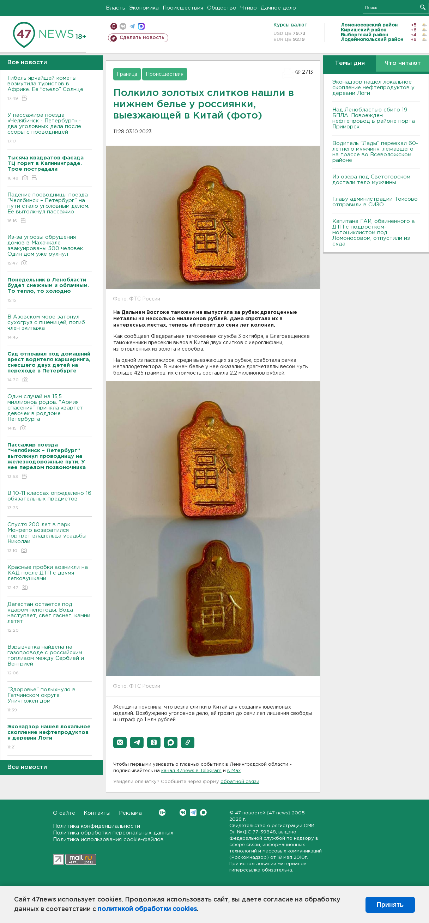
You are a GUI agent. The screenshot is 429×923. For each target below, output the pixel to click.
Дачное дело (278, 8)
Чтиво (248, 8)
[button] (120, 742)
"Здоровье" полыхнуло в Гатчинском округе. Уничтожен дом (49, 700)
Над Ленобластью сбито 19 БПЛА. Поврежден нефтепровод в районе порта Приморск (373, 118)
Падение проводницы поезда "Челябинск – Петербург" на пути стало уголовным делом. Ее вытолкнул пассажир (49, 208)
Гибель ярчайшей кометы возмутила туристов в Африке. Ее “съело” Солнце (49, 89)
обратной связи (239, 782)
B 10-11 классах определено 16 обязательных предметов (49, 501)
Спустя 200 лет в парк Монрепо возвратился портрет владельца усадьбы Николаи (49, 538)
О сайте (64, 813)
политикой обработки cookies (147, 909)
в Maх (234, 771)
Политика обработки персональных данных (113, 833)
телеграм (132, 26)
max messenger (141, 26)
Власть (115, 8)
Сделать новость (142, 38)
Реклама (130, 813)
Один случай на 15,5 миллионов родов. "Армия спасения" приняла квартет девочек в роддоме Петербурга (49, 412)
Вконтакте (162, 812)
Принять (390, 904)
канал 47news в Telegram (191, 771)
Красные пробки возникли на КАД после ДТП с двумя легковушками (49, 578)
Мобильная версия (113, 26)
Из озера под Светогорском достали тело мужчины (371, 180)
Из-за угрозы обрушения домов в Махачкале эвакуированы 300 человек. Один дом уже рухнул (49, 250)
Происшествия (183, 8)
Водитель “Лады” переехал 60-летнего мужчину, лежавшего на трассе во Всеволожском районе (375, 152)
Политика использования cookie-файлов (108, 839)
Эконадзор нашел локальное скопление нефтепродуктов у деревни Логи (373, 88)
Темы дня (350, 63)
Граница (127, 74)
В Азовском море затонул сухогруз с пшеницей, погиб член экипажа (49, 327)
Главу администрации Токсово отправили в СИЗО (375, 202)
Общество (221, 8)
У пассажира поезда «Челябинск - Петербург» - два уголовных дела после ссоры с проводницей (49, 128)
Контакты (97, 813)
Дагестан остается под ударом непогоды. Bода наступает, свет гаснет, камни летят (49, 617)
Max (203, 812)
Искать (422, 7)
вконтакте (123, 26)
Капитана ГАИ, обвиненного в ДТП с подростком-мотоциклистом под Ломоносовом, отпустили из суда (373, 232)
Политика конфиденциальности (96, 826)
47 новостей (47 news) (262, 813)
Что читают (403, 63)
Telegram (193, 812)
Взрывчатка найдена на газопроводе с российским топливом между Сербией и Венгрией (49, 660)
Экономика (144, 8)
